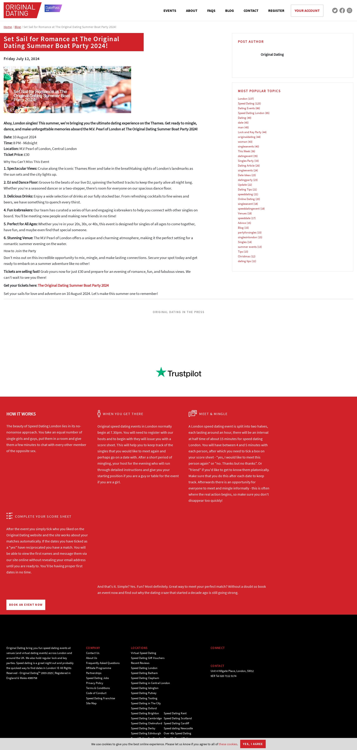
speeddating (245, 194)
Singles (242, 242)
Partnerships (93, 673)
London (242, 99)
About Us (91, 658)
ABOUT (191, 10)
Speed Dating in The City (146, 703)
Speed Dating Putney (143, 693)
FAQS (211, 10)
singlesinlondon (247, 237)
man (241, 127)
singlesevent (245, 204)
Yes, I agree (253, 744)
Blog (18, 27)
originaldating (246, 137)
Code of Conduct (96, 693)
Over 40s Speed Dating (177, 733)
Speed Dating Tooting (144, 698)
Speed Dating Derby (143, 728)
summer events (247, 247)
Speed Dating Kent (175, 713)
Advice (242, 223)
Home (8, 27)
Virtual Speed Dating (143, 653)
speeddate (244, 218)
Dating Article (246, 165)
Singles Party (246, 161)
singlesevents (246, 146)
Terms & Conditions (98, 688)
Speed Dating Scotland (178, 718)
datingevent (245, 156)
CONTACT (251, 10)
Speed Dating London (251, 113)
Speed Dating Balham (144, 673)
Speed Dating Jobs (97, 678)
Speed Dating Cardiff (176, 723)
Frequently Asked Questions (103, 663)
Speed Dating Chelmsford (146, 723)
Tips (240, 251)
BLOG (229, 10)
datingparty (245, 180)
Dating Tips (245, 189)
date (240, 122)
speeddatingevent (249, 208)
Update (242, 185)
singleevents (245, 170)
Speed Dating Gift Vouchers (147, 658)
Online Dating (246, 199)
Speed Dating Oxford (144, 708)
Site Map (91, 703)
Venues (242, 213)
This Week (244, 151)
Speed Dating (246, 103)
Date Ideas (244, 175)
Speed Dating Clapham (145, 678)
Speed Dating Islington (144, 688)
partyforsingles (247, 232)
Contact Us (92, 653)
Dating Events (246, 108)
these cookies (228, 744)
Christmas (244, 256)
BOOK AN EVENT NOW (26, 605)
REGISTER (276, 10)
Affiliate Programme (98, 668)
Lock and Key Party (249, 132)
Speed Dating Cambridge (146, 718)
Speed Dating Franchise (100, 698)
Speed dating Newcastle (178, 728)
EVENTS (169, 10)
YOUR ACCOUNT (307, 10)
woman (242, 142)
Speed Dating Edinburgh (146, 733)
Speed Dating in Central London (150, 683)
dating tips (244, 261)
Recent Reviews (140, 663)
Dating (242, 118)
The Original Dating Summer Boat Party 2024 (73, 285)
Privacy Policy (94, 683)
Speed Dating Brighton (145, 713)
